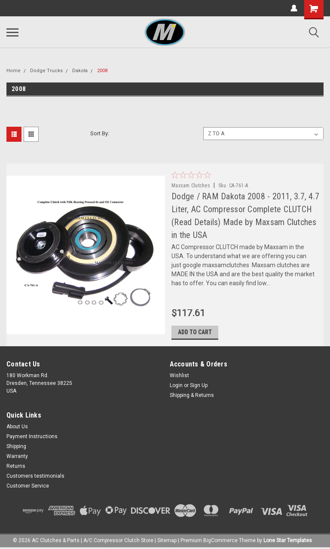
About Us (17, 427)
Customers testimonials (35, 476)
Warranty (17, 456)
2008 (102, 70)
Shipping (16, 446)
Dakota (80, 70)
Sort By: (99, 133)
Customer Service (27, 486)
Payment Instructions (32, 436)
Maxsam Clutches (190, 186)
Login (176, 385)
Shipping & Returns (192, 395)
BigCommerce (220, 540)
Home (13, 70)
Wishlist (179, 375)
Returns (15, 466)
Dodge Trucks (46, 70)
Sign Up (199, 385)
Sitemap (167, 540)
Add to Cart (195, 332)
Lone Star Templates (287, 540)
